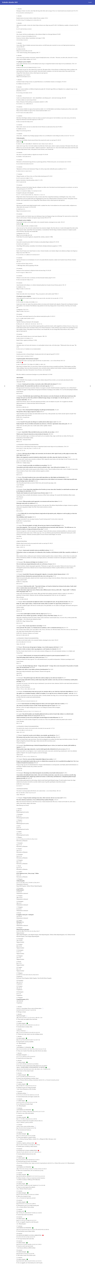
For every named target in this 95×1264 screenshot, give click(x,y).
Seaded (90, 2)
